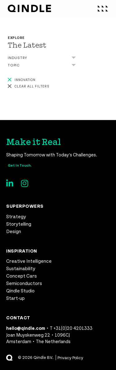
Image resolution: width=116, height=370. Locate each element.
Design (13, 231)
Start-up (15, 298)
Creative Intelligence (29, 261)
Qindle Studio (20, 290)
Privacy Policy (71, 357)
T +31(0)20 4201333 (71, 328)
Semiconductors (24, 283)
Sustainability (20, 268)
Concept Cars (21, 276)
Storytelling (18, 224)
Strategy (16, 216)
